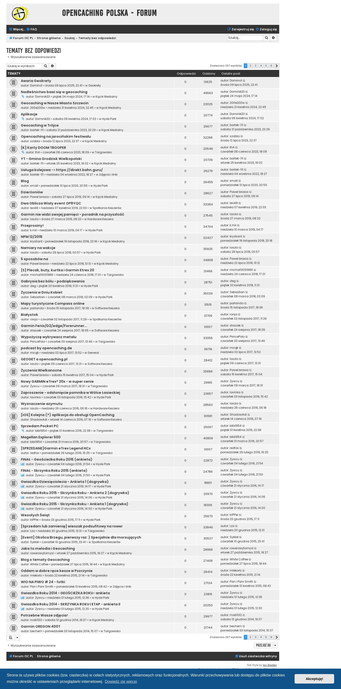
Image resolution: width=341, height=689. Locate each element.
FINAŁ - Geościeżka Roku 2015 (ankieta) (56, 459)
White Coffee (39, 564)
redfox (34, 453)
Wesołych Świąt (35, 515)
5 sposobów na (34, 259)
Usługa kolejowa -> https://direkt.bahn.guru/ (62, 170)
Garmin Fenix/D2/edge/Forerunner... (54, 325)
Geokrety (94, 85)
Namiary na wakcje (38, 247)
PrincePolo (37, 342)
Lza (32, 531)
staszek (35, 330)
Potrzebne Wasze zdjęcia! (44, 615)
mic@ (34, 353)
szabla (35, 141)
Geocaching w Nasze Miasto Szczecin (55, 103)
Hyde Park (109, 119)
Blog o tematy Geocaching (45, 559)
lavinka (35, 397)
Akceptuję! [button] (314, 679)
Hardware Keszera (100, 219)
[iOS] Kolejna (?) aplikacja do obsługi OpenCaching (67, 414)
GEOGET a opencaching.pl (44, 359)
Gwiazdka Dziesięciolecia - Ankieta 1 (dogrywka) (65, 481)
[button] (276, 65)
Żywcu (35, 386)
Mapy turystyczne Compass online (53, 303)
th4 (37, 152)
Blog (25, 181)
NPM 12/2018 (31, 236)
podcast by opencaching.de (46, 348)
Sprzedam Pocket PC (40, 426)
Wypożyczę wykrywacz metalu (48, 337)
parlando (37, 308)
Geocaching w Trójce (40, 125)
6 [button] (271, 66)
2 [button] (250, 66)
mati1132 (36, 620)
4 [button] (261, 66)
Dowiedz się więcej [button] (121, 682)
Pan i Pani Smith (42, 587)
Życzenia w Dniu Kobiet (42, 292)
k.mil (33, 230)
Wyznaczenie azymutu (42, 403)
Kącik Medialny (106, 97)
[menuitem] (31, 29)
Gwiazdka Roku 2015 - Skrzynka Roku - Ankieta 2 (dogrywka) (75, 492)
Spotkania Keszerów (107, 208)
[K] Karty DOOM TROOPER (43, 147)
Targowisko (103, 152)
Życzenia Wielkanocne (41, 370)
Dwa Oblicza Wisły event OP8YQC (51, 203)
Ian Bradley (270, 665)
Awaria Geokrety (36, 80)
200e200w (37, 108)
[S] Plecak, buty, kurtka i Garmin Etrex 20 (57, 270)
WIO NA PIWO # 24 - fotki (43, 582)
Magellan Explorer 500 (41, 437)
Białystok (29, 314)
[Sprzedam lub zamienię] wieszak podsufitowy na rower (72, 526)
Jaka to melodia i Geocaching (48, 548)
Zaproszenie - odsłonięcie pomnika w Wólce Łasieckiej (70, 392)
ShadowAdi (38, 419)
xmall (34, 186)
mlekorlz (36, 575)
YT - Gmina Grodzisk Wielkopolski (51, 158)
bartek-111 (37, 130)
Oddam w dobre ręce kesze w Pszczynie (57, 570)
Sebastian (37, 297)
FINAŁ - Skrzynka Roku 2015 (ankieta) (54, 470)
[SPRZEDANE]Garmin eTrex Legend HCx (56, 448)
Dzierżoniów (32, 192)
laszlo (34, 219)
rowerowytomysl (42, 553)
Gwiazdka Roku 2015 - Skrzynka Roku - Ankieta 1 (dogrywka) (74, 504)
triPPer (34, 520)
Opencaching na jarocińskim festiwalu (56, 136)
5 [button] (266, 66)
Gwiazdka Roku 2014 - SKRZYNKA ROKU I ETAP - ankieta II (70, 604)
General (93, 353)
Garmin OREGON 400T (40, 626)
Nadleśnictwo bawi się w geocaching (54, 92)
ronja (34, 319)
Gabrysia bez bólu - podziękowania (53, 281)
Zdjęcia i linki (108, 174)
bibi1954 (41, 431)
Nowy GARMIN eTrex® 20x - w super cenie (57, 381)
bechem (36, 631)
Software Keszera (107, 308)
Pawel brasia (39, 197)
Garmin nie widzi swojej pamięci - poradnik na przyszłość (72, 214)
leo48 (34, 208)
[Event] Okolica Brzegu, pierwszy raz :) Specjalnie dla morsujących (81, 537)
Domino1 (36, 85)
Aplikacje (29, 114)
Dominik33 (42, 97)
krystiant (36, 241)
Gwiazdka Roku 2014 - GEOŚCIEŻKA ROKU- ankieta (65, 593)
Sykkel (34, 542)
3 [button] (255, 66)
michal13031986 (41, 275)
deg (33, 286)
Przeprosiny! (32, 225)
